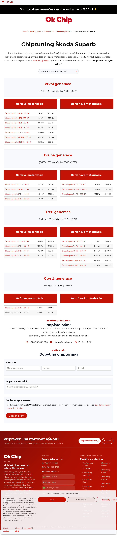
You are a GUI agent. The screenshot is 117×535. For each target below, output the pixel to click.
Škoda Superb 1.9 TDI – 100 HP (17, 113)
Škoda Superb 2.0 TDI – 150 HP (17, 246)
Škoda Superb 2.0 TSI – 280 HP (74, 265)
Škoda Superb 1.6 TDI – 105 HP (17, 185)
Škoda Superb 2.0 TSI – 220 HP (74, 260)
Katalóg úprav (35, 31)
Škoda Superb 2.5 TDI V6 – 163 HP (18, 142)
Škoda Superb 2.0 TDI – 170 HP (17, 199)
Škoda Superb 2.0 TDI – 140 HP (17, 132)
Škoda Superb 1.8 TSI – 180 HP (74, 256)
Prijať (52, 500)
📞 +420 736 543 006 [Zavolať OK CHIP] (50, 463)
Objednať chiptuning (89, 441)
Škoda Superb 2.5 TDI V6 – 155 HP (18, 137)
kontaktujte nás (41, 60)
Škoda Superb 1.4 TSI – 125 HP (73, 185)
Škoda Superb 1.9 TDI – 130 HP (17, 118)
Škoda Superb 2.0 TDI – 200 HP (17, 256)
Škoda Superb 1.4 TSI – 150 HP (73, 246)
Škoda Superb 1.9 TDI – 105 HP (17, 123)
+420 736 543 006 (39, 342)
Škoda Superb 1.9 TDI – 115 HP (17, 128)
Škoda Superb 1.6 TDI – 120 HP (17, 241)
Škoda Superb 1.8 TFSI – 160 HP (74, 189)
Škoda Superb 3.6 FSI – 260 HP (74, 194)
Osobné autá (48, 31)
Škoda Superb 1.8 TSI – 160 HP (74, 251)
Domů (24, 31)
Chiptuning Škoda (63, 31)
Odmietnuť (81, 500)
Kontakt (107, 441)
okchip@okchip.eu (63, 342)
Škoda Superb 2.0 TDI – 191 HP (17, 251)
